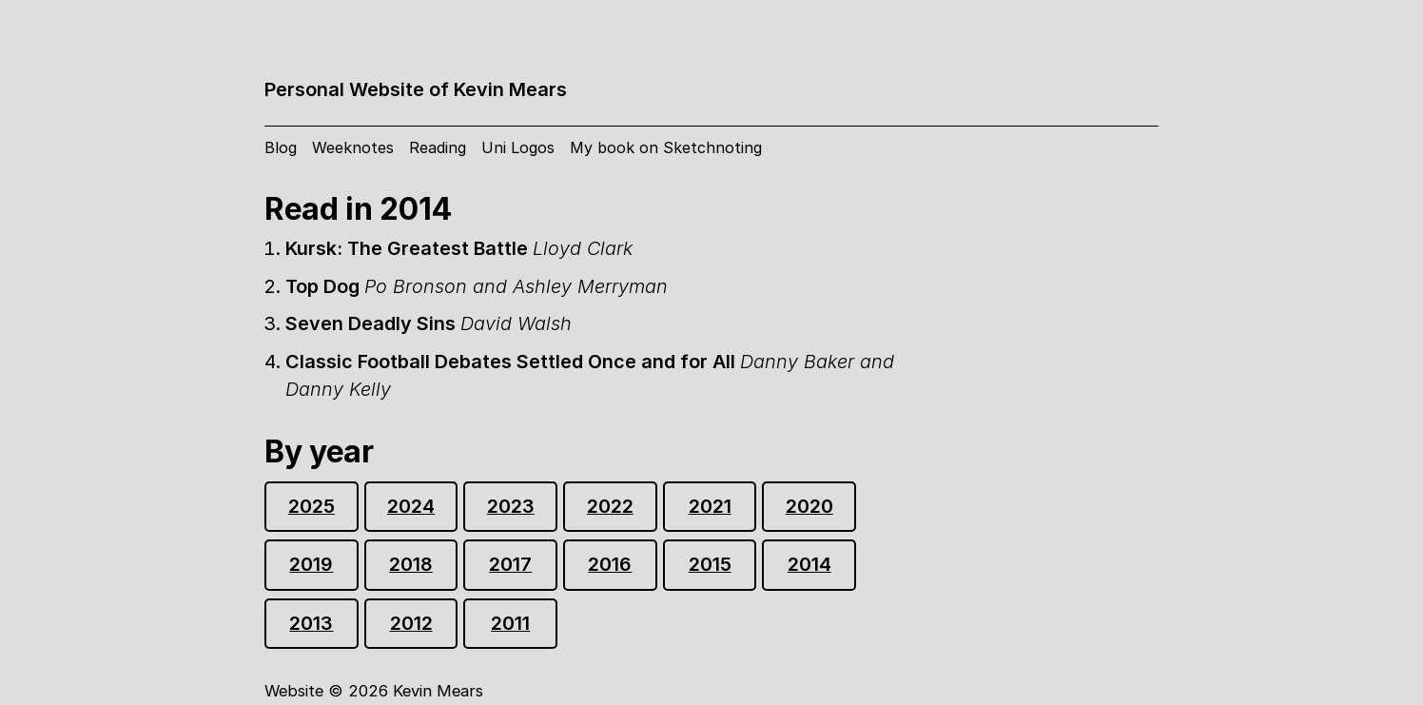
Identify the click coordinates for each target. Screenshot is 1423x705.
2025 (311, 506)
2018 (411, 564)
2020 (809, 506)
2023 (511, 506)
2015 (710, 564)
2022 (610, 506)
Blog (280, 147)
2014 (809, 564)
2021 (710, 506)
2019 (311, 564)
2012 (411, 623)
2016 (610, 564)
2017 (510, 564)
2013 (311, 623)
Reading (437, 147)
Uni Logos (518, 147)
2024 (411, 506)
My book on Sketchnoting (666, 147)
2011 (510, 623)
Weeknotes (353, 147)
